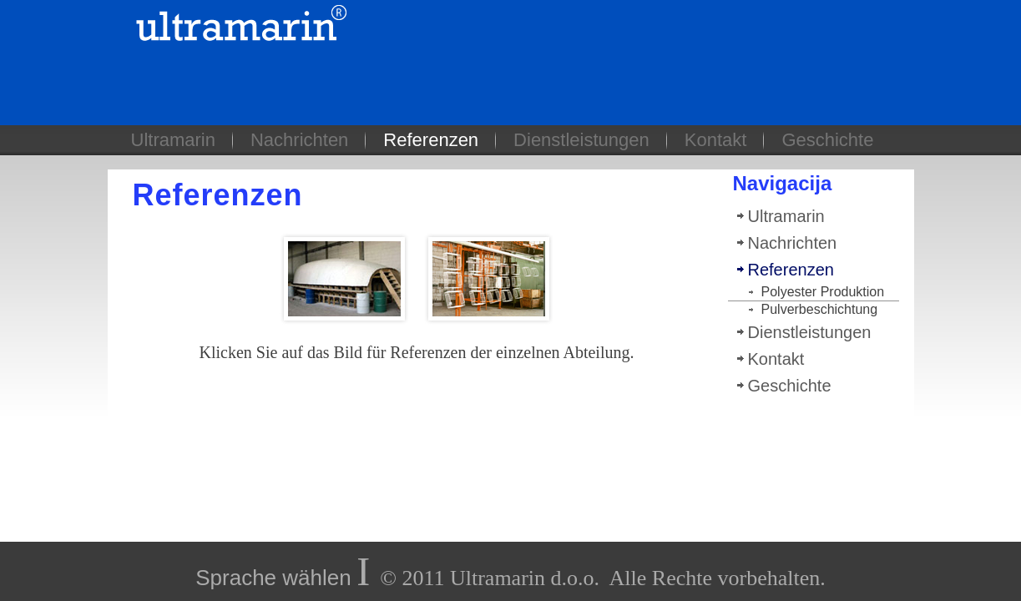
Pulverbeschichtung (819, 309)
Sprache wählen (273, 577)
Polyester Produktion (823, 292)
